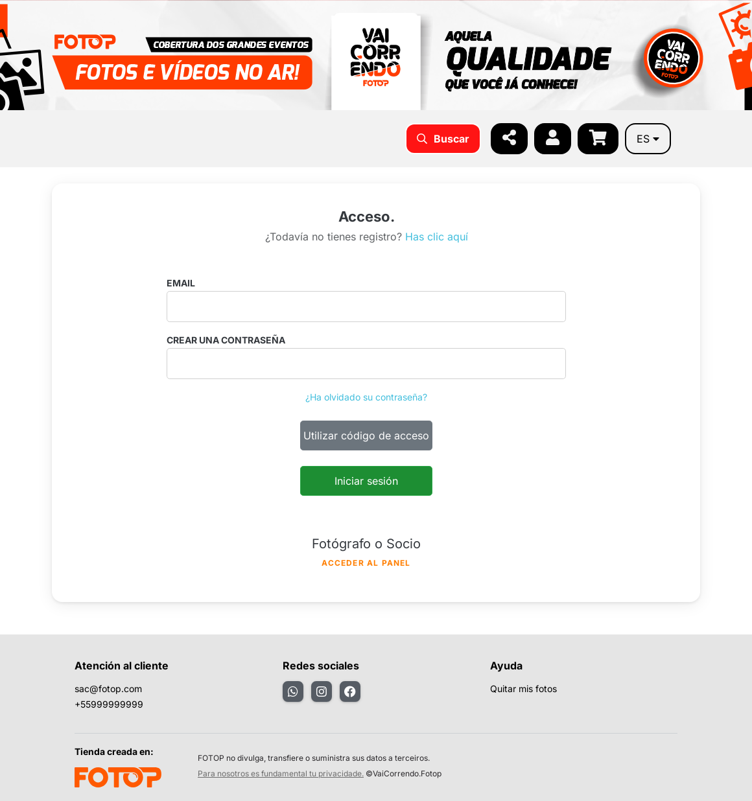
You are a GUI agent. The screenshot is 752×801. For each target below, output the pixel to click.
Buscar (443, 138)
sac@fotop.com (108, 688)
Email (181, 282)
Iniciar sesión (366, 480)
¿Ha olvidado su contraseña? (366, 396)
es (648, 138)
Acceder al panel (366, 563)
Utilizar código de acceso (366, 435)
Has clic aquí (436, 236)
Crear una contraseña (226, 339)
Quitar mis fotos (523, 688)
